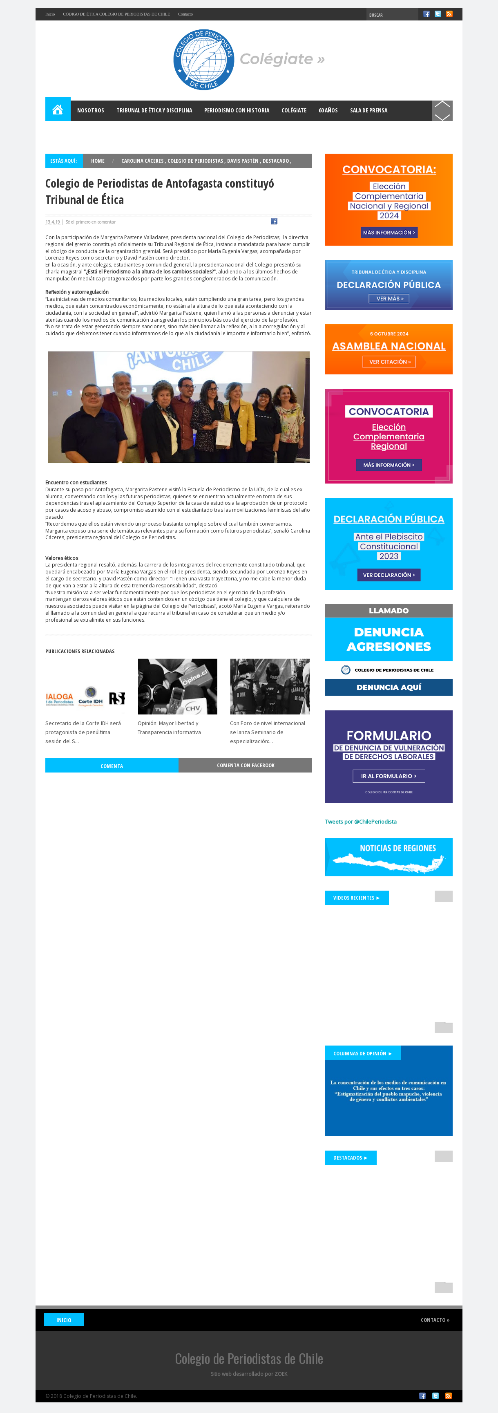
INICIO (65, 1320)
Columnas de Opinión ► (363, 1053)
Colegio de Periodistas (195, 160)
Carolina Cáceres (143, 160)
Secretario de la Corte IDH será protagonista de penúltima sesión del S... (83, 714)
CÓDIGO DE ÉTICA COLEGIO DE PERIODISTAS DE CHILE (116, 14)
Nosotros (90, 110)
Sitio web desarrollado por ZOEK (249, 1373)
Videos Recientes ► (357, 897)
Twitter (438, 14)
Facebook (426, 14)
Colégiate (293, 110)
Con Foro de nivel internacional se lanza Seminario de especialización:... (267, 714)
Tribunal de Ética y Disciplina (154, 110)
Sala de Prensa (368, 110)
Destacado (276, 160)
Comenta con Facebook (246, 747)
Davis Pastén (243, 160)
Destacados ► (350, 1157)
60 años (328, 110)
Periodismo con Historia (236, 110)
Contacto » (433, 1319)
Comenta (111, 748)
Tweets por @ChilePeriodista (361, 821)
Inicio (50, 14)
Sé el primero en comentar (90, 222)
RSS (449, 14)
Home (58, 111)
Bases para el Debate (78, 130)
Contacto (185, 14)
